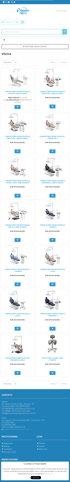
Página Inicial (7, 443)
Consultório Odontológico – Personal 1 (52, 315)
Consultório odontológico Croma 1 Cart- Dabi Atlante (17, 182)
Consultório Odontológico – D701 (52, 270)
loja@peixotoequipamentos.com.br (15, 429)
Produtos (41, 443)
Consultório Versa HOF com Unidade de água (17, 359)
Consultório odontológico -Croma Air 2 (52, 137)
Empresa (6, 446)
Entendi (36, 478)
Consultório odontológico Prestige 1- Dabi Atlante (52, 92)
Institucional (61, 11)
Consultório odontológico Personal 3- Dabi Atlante (52, 182)
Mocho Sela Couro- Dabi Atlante (52, 359)
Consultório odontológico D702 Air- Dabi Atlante (17, 92)
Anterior (52, 62)
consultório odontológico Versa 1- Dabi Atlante (17, 226)
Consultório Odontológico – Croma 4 (17, 270)
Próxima (64, 62)
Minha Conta (42, 449)
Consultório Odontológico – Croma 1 (52, 226)
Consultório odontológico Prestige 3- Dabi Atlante (17, 137)
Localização (7, 449)
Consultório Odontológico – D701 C (17, 315)
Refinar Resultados (35, 46)
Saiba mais (48, 474)
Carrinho (41, 446)
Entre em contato (9, 452)
